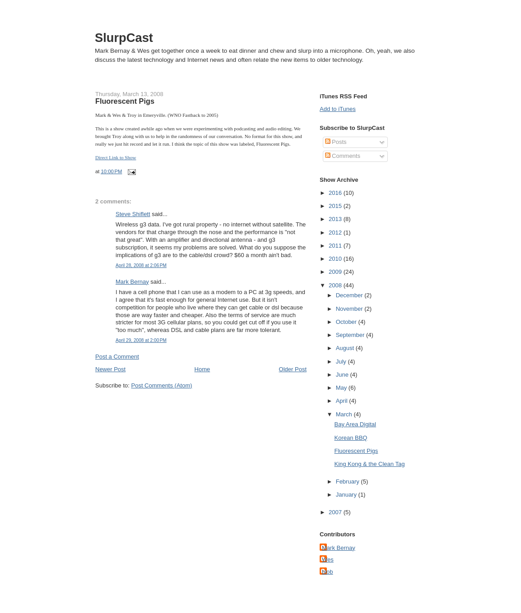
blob (327, 571)
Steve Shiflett (133, 214)
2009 (336, 271)
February (348, 481)
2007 (336, 512)
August (346, 348)
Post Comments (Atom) (161, 385)
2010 (336, 258)
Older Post (293, 369)
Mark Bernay (132, 281)
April (342, 400)
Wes (328, 559)
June (343, 374)
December (350, 295)
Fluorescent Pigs (124, 101)
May (342, 387)
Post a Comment (117, 356)
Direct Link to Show (115, 157)
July (342, 361)
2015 (336, 206)
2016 (336, 192)
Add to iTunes (338, 109)
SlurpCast (124, 38)
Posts (336, 141)
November (350, 308)
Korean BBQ (350, 437)
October (347, 321)
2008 (336, 285)
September (351, 335)
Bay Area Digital (355, 424)
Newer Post (110, 369)
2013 (336, 219)
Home (202, 369)
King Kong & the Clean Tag (369, 464)
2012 (336, 232)
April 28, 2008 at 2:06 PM (141, 265)
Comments (342, 155)
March (345, 414)
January (347, 494)
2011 (336, 245)
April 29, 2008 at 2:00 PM (141, 340)
